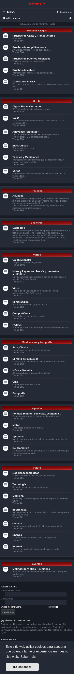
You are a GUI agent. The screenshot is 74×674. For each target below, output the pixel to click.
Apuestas (18, 436)
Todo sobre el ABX (24, 81)
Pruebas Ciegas (37, 30)
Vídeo (16, 288)
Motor (16, 425)
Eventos (37, 563)
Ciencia (17, 523)
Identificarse (9, 586)
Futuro (37, 467)
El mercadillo (20, 301)
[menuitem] (11, 12)
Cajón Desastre (21, 259)
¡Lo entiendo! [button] (22, 666)
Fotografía (18, 393)
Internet (17, 546)
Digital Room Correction (27, 106)
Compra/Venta (21, 313)
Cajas (15, 117)
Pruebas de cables (23, 70)
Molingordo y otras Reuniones (31, 568)
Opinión (37, 408)
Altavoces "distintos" (25, 131)
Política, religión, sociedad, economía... (36, 413)
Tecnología (19, 484)
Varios (16, 170)
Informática (19, 509)
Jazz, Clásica (20, 347)
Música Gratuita (22, 370)
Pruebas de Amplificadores (29, 47)
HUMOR (17, 324)
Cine (15, 381)
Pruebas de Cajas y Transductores (33, 35)
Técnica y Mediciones (25, 157)
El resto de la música (25, 358)
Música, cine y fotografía (37, 342)
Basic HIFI (37, 222)
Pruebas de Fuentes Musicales (31, 58)
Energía (17, 534)
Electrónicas (20, 145)
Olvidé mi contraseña (11, 607)
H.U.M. (37, 101)
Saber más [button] (28, 656)
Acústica (37, 190)
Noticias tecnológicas (25, 472)
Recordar (52, 607)
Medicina (17, 495)
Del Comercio (20, 448)
